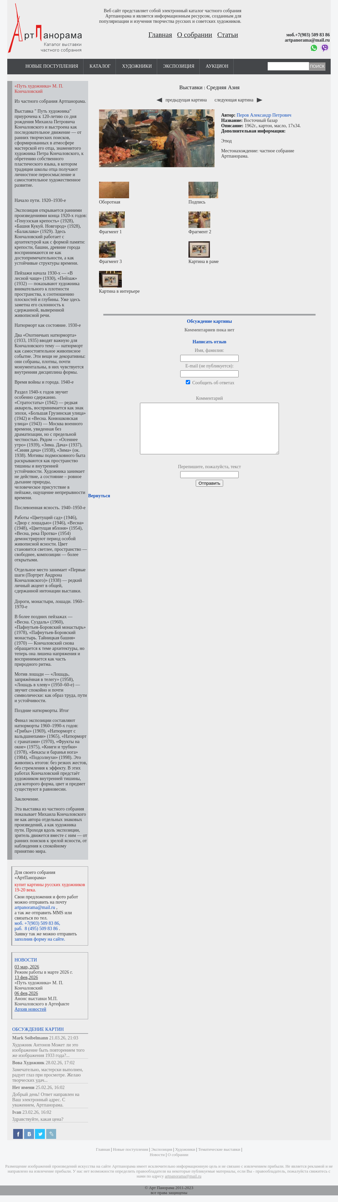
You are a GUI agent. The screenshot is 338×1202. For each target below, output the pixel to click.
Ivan (16, 1112)
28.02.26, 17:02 (60, 1062)
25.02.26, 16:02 (50, 1087)
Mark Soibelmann (30, 1037)
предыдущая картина (182, 99)
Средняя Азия (223, 87)
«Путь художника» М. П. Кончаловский (39, 985)
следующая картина (238, 99)
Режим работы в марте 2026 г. (44, 972)
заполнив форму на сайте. (40, 939)
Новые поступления (51, 66)
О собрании (194, 35)
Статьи (227, 35)
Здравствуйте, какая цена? (37, 1119)
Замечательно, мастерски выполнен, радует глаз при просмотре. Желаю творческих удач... (47, 1075)
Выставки (191, 87)
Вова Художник (28, 1062)
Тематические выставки (219, 1149)
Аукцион (217, 66)
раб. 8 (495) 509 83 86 (36, 928)
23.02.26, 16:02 (36, 1112)
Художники (137, 66)
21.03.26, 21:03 (63, 1037)
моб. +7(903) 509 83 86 (37, 923)
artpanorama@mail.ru (35, 907)
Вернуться (99, 505)
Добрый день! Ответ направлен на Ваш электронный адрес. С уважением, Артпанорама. (46, 1100)
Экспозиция (178, 66)
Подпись (203, 193)
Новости (26, 960)
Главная (160, 35)
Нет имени (23, 1087)
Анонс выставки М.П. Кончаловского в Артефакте (42, 1001)
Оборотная (114, 193)
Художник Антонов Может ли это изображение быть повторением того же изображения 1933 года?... (48, 1050)
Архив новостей (30, 1009)
